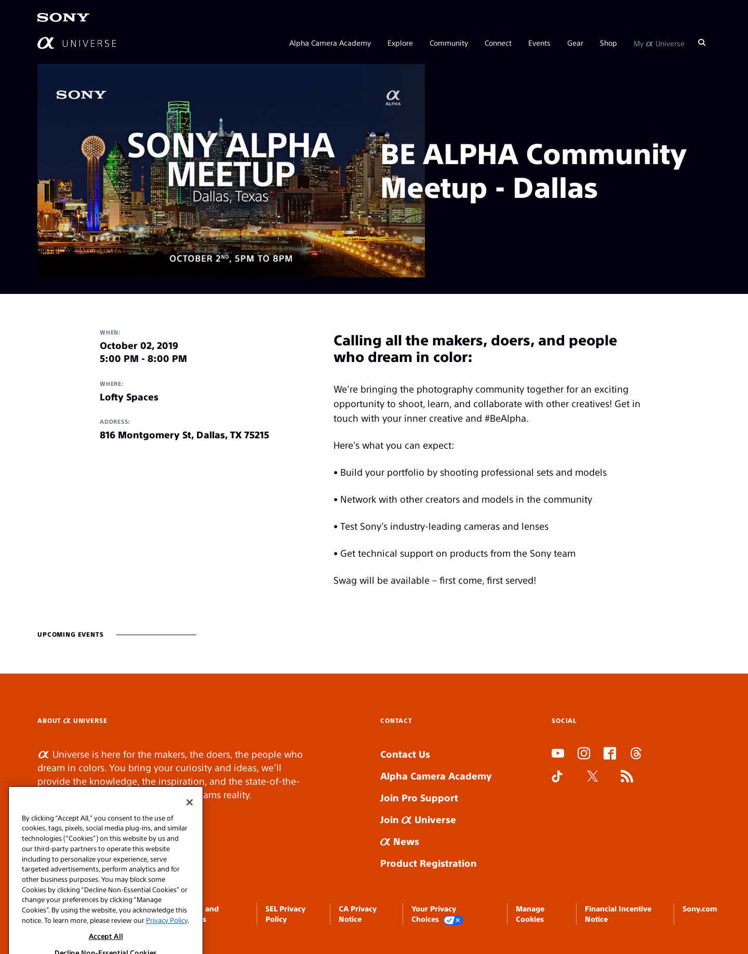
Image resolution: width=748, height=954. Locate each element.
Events (539, 42)
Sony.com (700, 908)
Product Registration (428, 863)
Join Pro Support (419, 797)
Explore (400, 42)
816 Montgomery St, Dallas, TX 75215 (184, 434)
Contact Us (405, 754)
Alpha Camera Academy (330, 42)
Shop (608, 42)
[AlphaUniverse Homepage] (76, 43)
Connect (498, 42)
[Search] (702, 42)
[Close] (189, 820)
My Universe (659, 42)
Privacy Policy (167, 937)
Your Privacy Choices (437, 914)
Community (449, 42)
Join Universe (418, 819)
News (399, 841)
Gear (575, 42)
